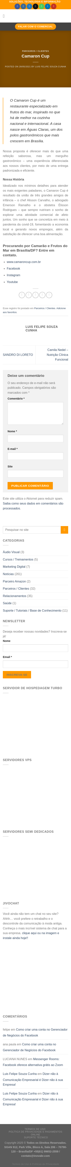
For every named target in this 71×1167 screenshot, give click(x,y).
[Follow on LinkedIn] (47, 6)
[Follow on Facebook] (17, 6)
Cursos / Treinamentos (18, 559)
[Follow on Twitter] (29, 6)
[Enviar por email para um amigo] (42, 295)
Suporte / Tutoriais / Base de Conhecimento (32, 610)
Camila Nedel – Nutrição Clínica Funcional (57, 354)
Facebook (13, 268)
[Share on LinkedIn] (49, 295)
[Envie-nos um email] (35, 6)
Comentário (16, 398)
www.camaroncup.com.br (24, 262)
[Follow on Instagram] (23, 6)
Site (10, 466)
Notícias (8, 574)
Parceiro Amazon (14, 581)
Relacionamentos (14, 596)
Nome (6, 640)
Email (7, 657)
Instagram (13, 275)
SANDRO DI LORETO (18, 354)
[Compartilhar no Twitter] (35, 295)
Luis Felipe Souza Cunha (50, 66)
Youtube (12, 282)
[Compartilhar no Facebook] (29, 295)
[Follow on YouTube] (53, 6)
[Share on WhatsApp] (22, 295)
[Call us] (41, 6)
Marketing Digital (14, 566)
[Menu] (5, 16)
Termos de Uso (35, 1129)
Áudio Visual (11, 552)
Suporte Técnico (36, 1137)
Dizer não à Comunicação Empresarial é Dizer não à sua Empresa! (33, 1079)
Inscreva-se (17, 674)
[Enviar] (64, 529)
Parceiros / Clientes (35, 51)
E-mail (13, 448)
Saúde (7, 603)
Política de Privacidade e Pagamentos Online (35, 1133)
